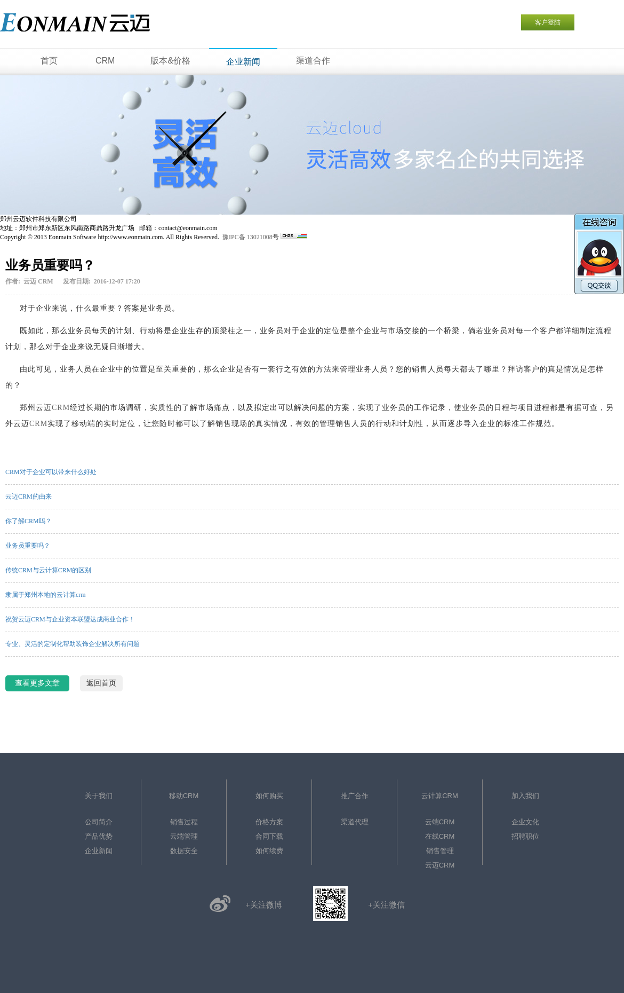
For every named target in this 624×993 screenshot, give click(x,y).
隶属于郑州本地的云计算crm (45, 594)
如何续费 (269, 851)
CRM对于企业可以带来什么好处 (51, 472)
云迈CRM (440, 865)
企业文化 (525, 822)
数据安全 (184, 851)
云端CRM (440, 822)
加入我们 (525, 796)
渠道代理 (355, 822)
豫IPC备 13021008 (247, 237)
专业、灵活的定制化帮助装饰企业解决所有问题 (72, 644)
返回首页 (101, 683)
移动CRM (184, 796)
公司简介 (99, 822)
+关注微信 (386, 905)
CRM (61, 408)
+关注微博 (263, 905)
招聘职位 (525, 836)
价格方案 (269, 822)
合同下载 (269, 836)
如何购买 (269, 796)
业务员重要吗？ (27, 545)
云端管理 (184, 836)
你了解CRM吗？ (28, 521)
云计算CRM (439, 796)
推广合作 (355, 796)
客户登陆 (548, 22)
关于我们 (99, 796)
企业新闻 (99, 851)
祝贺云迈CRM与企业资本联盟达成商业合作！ (70, 619)
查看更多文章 (37, 683)
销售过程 (184, 822)
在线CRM (440, 836)
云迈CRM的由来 (28, 496)
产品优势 (99, 836)
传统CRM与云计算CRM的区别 (48, 570)
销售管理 (440, 851)
